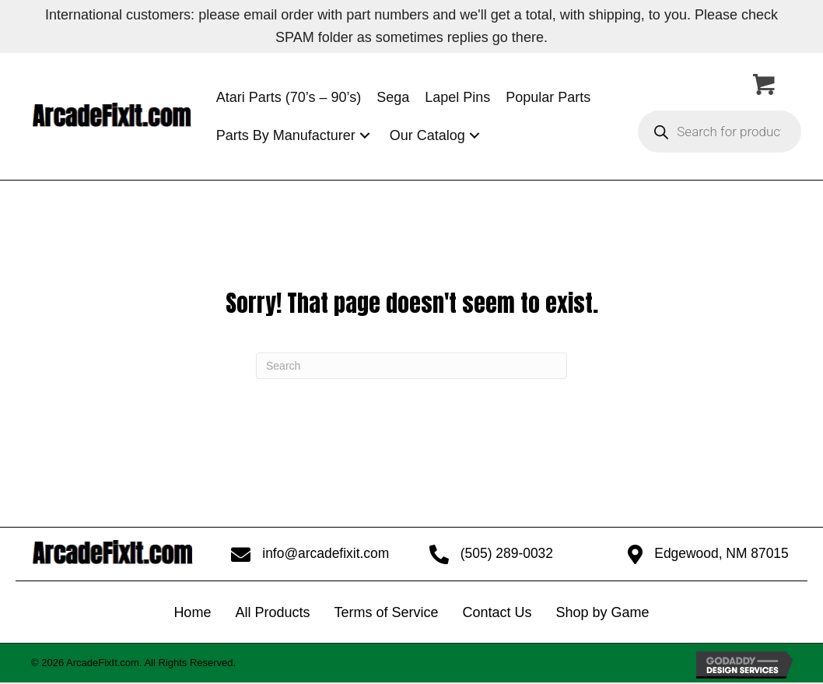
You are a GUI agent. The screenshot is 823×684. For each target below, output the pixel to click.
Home (192, 613)
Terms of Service (386, 613)
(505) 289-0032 (506, 554)
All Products (272, 613)
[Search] (411, 366)
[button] (364, 136)
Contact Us (496, 613)
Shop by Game (603, 613)
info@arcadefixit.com (326, 554)
